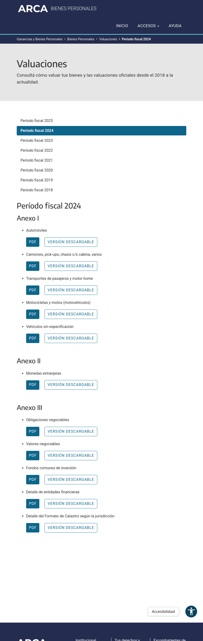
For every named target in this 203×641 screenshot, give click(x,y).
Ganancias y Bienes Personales (39, 39)
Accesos (148, 25)
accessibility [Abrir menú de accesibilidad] (191, 611)
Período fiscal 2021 (36, 160)
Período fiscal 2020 (36, 170)
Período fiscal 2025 (36, 120)
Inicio (122, 25)
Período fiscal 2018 (36, 190)
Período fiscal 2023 (36, 140)
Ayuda (175, 25)
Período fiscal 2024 (36, 130)
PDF (33, 242)
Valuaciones (108, 39)
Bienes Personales (80, 39)
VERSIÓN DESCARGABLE (71, 242)
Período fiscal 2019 (36, 180)
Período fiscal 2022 (36, 150)
